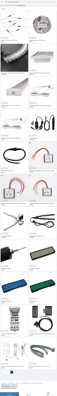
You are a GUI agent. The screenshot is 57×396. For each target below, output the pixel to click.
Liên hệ (17, 383)
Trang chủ (3, 5)
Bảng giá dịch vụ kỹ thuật (37, 383)
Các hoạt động (11, 383)
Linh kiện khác (21, 5)
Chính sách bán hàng (25, 383)
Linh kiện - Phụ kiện (11, 5)
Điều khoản (3, 383)
